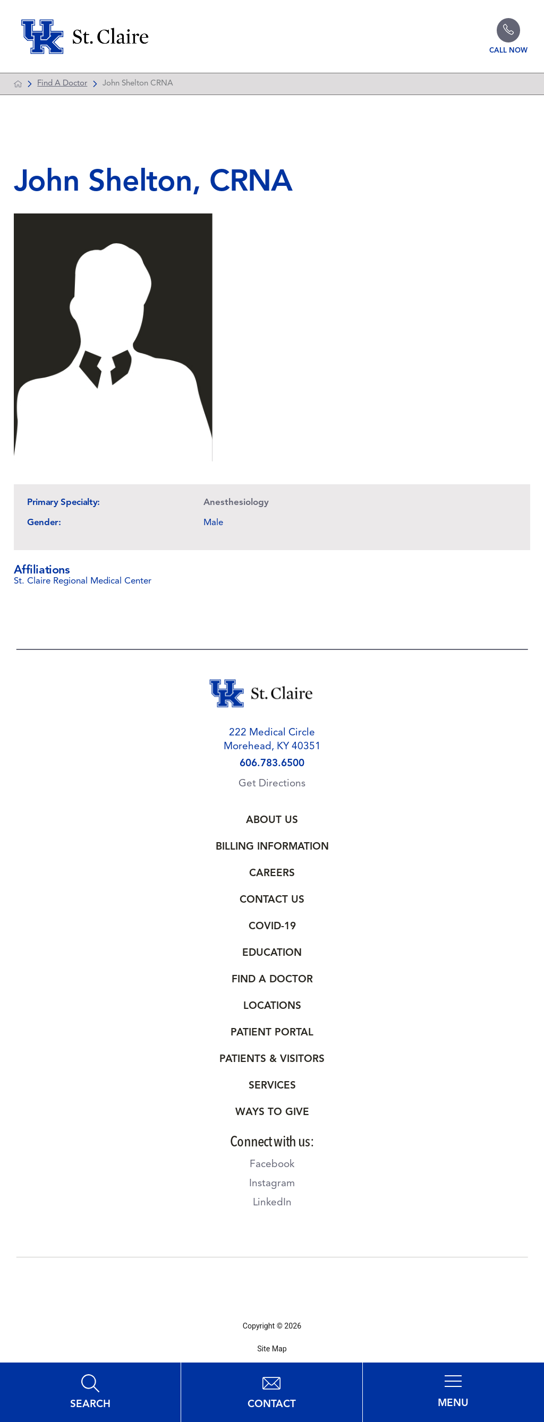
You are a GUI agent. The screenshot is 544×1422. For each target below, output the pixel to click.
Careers (272, 876)
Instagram (272, 1186)
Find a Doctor (272, 983)
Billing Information (272, 850)
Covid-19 (272, 929)
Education (272, 956)
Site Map (272, 1351)
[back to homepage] (18, 86)
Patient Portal (272, 1036)
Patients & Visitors (272, 1062)
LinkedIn (272, 1206)
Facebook (272, 1167)
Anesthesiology (236, 505)
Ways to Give (272, 1115)
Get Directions (272, 787)
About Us (272, 823)
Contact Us (272, 903)
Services (272, 1089)
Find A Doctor (63, 86)
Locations (272, 1009)
